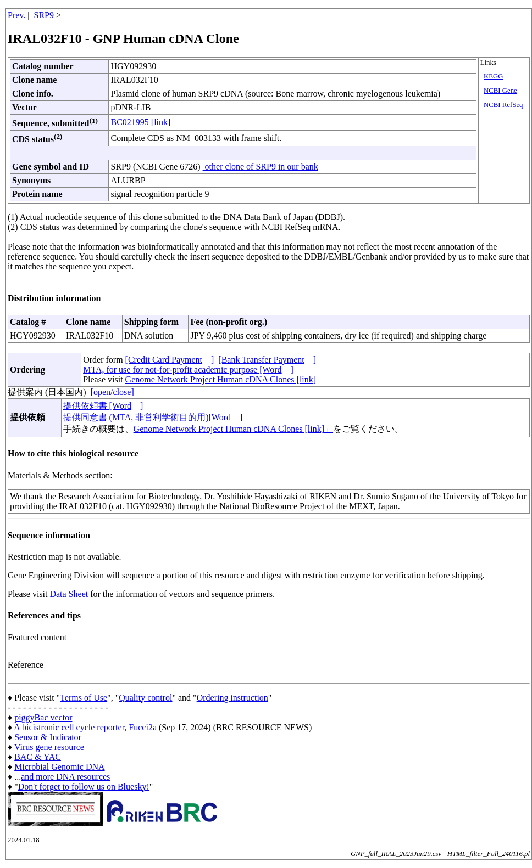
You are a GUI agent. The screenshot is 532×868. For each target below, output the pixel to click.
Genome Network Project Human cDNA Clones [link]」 (233, 428)
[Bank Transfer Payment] (267, 359)
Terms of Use (83, 697)
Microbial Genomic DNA (59, 766)
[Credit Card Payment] (169, 359)
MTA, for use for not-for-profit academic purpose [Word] (188, 369)
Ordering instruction (232, 697)
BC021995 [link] (140, 122)
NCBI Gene (500, 90)
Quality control (145, 697)
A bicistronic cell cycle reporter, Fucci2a (85, 727)
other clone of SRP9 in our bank (260, 166)
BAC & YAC (37, 757)
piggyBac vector (43, 717)
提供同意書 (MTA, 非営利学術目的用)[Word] (153, 417)
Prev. (16, 15)
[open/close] (112, 392)
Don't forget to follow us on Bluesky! (83, 786)
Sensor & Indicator (47, 737)
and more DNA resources (65, 776)
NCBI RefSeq (503, 105)
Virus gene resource (49, 747)
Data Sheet (68, 594)
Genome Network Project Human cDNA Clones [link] (220, 379)
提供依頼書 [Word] (103, 405)
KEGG (493, 76)
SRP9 (44, 15)
